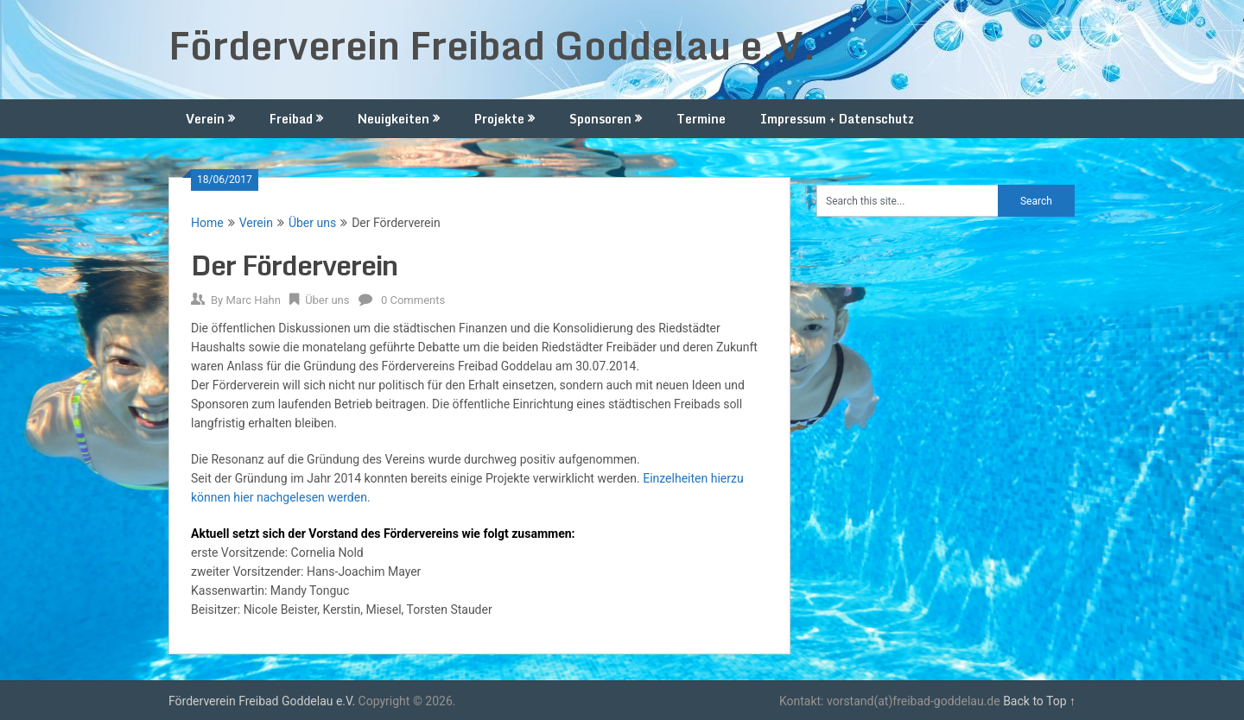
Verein (205, 119)
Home (207, 223)
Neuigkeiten (393, 119)
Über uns (312, 223)
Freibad (291, 119)
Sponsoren (600, 119)
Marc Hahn (252, 300)
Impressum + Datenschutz (837, 119)
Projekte (499, 119)
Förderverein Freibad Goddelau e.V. (492, 45)
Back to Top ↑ (1039, 701)
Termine (701, 119)
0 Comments (413, 300)
